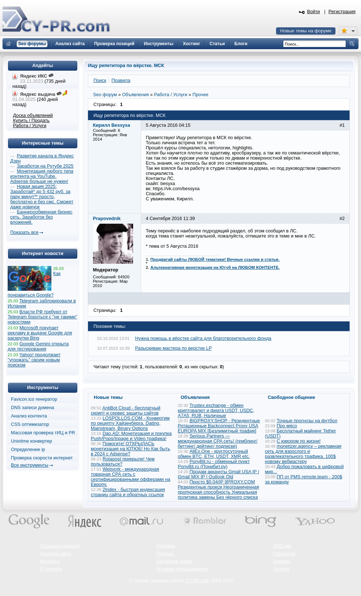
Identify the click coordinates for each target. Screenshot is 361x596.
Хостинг (281, 569)
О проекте (51, 569)
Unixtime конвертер (31, 441)
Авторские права (174, 561)
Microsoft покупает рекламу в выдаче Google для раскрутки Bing (40, 333)
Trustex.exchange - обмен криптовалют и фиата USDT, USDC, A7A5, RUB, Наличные (216, 410)
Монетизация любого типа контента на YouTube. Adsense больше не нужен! (41, 176)
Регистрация (342, 11)
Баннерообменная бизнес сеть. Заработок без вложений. (41, 217)
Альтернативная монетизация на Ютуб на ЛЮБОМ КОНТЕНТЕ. (215, 267)
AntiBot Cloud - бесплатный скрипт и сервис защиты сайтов (125, 410)
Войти (313, 11)
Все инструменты (29, 465)
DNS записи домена (32, 407)
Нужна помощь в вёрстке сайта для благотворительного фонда (203, 338)
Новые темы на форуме (305, 31)
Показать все (24, 232)
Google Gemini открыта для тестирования (38, 346)
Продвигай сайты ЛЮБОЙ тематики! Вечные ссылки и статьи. (214, 259)
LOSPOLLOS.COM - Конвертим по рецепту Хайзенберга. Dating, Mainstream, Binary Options (130, 423)
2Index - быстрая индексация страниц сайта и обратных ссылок (128, 492)
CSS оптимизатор (30, 424)
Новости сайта (55, 553)
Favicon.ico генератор (34, 399)
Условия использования (182, 569)
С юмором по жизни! (299, 441)
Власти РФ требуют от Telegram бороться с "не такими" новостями (42, 317)
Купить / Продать (31, 120)
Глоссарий (284, 553)
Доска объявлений (33, 115)
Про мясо (287, 425)
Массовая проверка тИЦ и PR (43, 432)
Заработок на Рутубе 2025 (45, 166)
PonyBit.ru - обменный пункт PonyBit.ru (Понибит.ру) (214, 464)
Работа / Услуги (29, 125)
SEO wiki (282, 546)
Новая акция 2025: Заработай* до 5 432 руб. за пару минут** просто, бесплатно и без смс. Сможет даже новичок (41, 196)
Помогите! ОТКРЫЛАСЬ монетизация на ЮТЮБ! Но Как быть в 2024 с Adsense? (130, 448)
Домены (281, 561)
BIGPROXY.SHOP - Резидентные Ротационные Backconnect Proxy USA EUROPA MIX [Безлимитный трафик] (219, 426)
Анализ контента (29, 416)
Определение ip (28, 449)
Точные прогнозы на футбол (307, 420)
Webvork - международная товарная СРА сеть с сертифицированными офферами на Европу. (130, 477)
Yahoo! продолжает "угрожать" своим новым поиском (34, 360)
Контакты (50, 561)
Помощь (165, 553)
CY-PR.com (198, 580)
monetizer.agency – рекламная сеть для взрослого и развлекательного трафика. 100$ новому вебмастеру (303, 454)
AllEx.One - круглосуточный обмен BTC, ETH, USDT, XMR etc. (214, 454)
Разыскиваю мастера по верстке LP (173, 348)
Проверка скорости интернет (42, 457)
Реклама (165, 546)
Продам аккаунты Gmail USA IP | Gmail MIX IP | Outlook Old (218, 474)
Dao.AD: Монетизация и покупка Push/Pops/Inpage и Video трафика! (131, 436)
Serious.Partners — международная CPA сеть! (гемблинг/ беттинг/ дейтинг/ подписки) (218, 441)
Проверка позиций (59, 546)
